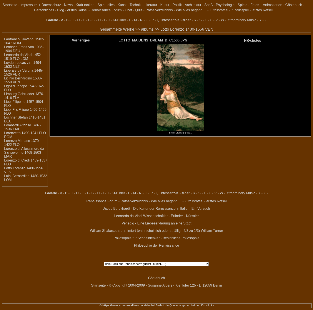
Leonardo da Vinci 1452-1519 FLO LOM (23, 57)
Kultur (165, 5)
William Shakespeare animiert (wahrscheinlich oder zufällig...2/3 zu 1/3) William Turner (156, 230)
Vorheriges (81, 40)
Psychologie (225, 5)
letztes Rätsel (262, 10)
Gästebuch (293, 5)
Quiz (138, 10)
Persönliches (44, 10)
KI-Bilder (119, 20)
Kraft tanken (85, 5)
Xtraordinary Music (241, 20)
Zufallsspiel (240, 10)
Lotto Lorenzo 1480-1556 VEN (186, 29)
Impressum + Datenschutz (40, 5)
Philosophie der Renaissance (156, 245)
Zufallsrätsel (219, 10)
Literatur (151, 5)
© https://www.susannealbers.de (121, 305)
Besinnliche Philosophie (181, 238)
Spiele (242, 5)
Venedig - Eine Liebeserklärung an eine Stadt (156, 223)
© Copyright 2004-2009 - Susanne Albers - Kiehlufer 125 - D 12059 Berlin (165, 285)
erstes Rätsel (77, 10)
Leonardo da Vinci (128, 216)
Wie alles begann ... (191, 10)
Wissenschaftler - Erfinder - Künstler (171, 216)
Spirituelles (106, 5)
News (68, 5)
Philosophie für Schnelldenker (137, 238)
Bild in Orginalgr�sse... (180, 131)
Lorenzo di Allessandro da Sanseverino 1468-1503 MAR (24, 152)
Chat (128, 10)
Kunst (122, 5)
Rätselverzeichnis (159, 10)
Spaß (208, 5)
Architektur (193, 5)
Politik (177, 5)
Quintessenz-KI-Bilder (174, 20)
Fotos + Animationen (266, 5)
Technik (135, 5)
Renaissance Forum (106, 10)
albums (147, 29)
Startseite (10, 5)
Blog (60, 10)
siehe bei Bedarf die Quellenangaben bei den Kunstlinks (178, 305)
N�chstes (252, 40)
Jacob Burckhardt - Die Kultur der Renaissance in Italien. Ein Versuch (156, 208)
